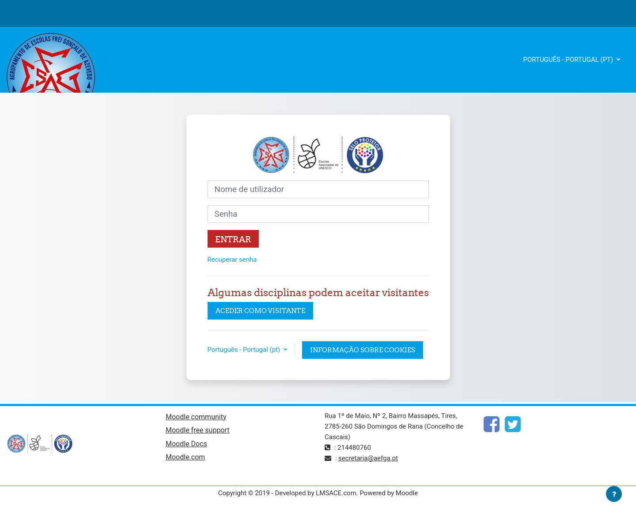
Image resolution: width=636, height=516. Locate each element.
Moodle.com (185, 457)
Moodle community (196, 417)
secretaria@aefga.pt (368, 458)
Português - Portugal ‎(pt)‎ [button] (245, 350)
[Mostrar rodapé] (614, 494)
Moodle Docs (186, 444)
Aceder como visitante (260, 310)
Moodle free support (198, 430)
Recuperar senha (232, 260)
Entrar (233, 239)
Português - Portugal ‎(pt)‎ (569, 60)
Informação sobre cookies (362, 350)
